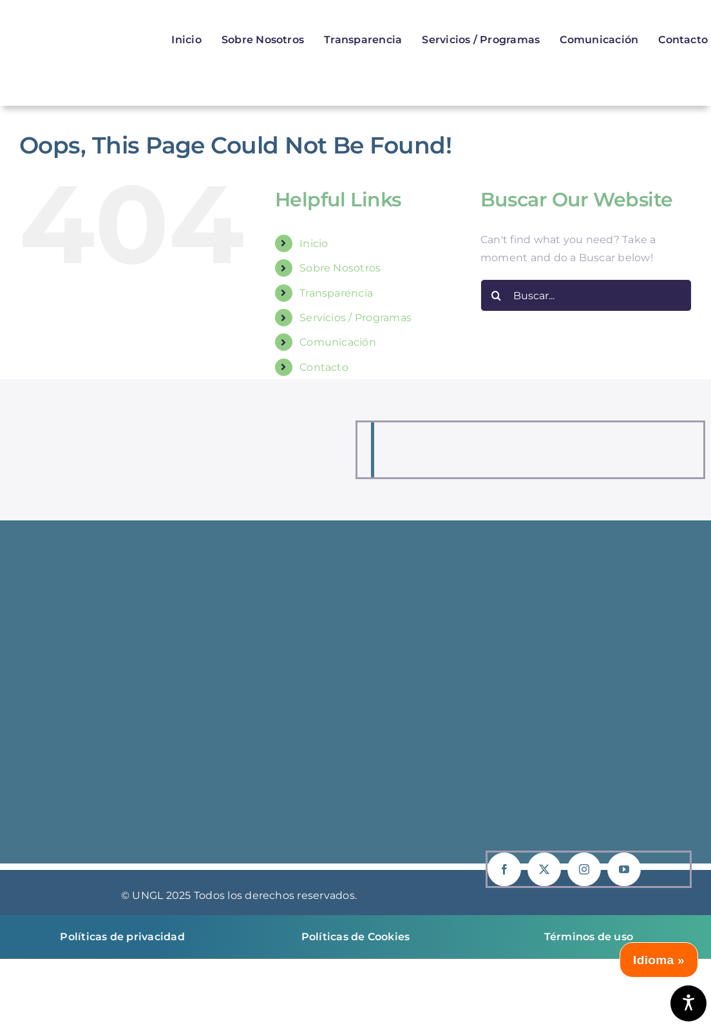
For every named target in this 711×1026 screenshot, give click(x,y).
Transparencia (336, 293)
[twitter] (544, 869)
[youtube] (624, 869)
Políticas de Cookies (355, 937)
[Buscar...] (586, 295)
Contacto (323, 367)
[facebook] (504, 869)
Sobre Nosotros (340, 268)
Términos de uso (589, 937)
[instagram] (584, 869)
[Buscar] (496, 295)
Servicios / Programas (355, 317)
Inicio (313, 243)
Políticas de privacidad (122, 937)
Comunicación (337, 342)
